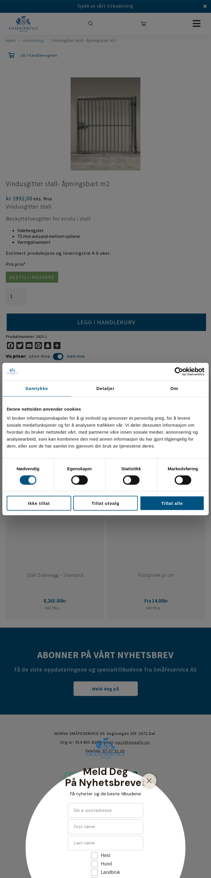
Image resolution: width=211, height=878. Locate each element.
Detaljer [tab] (105, 388)
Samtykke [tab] (36, 388)
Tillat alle (172, 503)
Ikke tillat (39, 503)
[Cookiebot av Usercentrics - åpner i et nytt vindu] (178, 371)
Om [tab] (174, 388)
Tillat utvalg (105, 503)
